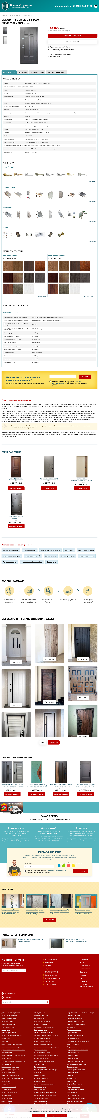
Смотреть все (92, 181)
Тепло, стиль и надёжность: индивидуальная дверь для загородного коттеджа (10, 911)
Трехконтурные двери (68, 556)
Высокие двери (39, 1018)
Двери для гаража (39, 1081)
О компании (84, 959)
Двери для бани (72, 1081)
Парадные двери (39, 1089)
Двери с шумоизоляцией (86, 550)
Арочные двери (6, 1095)
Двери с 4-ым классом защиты (50, 550)
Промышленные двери (41, 1015)
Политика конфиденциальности (87, 985)
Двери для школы (39, 1013)
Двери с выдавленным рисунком (12, 1044)
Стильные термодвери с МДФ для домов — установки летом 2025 (59, 911)
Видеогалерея (85, 966)
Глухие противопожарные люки (44, 1061)
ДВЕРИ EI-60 (49, 962)
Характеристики (9, 72)
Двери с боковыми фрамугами (11, 1013)
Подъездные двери (40, 1067)
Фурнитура (23, 72)
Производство (85, 969)
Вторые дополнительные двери (44, 1027)
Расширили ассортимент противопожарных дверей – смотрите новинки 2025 (83, 911)
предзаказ (16, 488)
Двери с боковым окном (9, 1018)
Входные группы (7, 1052)
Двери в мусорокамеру (41, 1024)
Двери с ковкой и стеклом (75, 1104)
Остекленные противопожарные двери (46, 1035)
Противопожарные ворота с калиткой (13, 1061)
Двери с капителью (73, 1052)
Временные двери (7, 1021)
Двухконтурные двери (8, 1024)
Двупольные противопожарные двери (46, 1055)
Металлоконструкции (52, 978)
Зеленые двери (6, 1064)
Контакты (83, 981)
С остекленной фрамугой (75, 1035)
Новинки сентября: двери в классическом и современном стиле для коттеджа (35, 911)
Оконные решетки (51, 975)
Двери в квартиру (50, 556)
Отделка (48, 969)
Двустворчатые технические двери (45, 1095)
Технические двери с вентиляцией (77, 1064)
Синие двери (71, 1027)
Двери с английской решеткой (43, 1044)
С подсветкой (6, 1084)
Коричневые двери (40, 1087)
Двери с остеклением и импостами (12, 1078)
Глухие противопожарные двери (11, 1047)
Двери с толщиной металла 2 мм (32, 562)
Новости (83, 962)
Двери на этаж (6, 1081)
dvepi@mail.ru (9, 997)
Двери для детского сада (74, 1101)
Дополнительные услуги (56, 72)
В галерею (54, 742)
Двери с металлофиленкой (75, 1089)
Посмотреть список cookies (57, 1115)
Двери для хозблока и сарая (76, 1024)
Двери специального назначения (44, 1084)
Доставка (83, 972)
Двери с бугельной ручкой (75, 1061)
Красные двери (71, 1078)
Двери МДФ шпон (72, 1055)
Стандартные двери (29, 550)
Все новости (49, 920)
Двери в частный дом (9, 562)
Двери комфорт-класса (9, 1032)
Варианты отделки (37, 72)
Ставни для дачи (72, 1067)
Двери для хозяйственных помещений (13, 1050)
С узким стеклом (72, 1032)
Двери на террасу (72, 1058)
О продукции (49, 981)
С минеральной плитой (33, 556)
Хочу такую (16, 662)
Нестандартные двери (8, 1027)
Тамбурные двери (39, 1064)
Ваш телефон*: (28, 863)
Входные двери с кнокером (42, 1052)
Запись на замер (72, 42)
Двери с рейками (7, 1101)
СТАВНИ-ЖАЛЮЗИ (51, 972)
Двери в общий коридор (74, 1084)
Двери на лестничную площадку (11, 1035)
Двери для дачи (6, 1058)
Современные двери (40, 1101)
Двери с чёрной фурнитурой (10, 1070)
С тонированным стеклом (42, 1038)
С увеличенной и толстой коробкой (78, 1041)
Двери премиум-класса (9, 1072)
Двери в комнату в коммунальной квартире (80, 1013)
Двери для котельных (73, 1015)
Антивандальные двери (74, 1018)
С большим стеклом (73, 1038)
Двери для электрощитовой (10, 1075)
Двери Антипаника (72, 1044)
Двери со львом (72, 1047)
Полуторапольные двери (42, 1021)
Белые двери (6, 1030)
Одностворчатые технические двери (45, 1070)
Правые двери (51, 562)
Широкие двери (72, 1092)
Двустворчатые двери (73, 1095)
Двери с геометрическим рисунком (45, 1092)
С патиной (37, 1072)
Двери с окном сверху (41, 1050)
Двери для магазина (73, 1087)
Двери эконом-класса (40, 1078)
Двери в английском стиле (10, 1092)
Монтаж (83, 975)
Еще (43, 742)
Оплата (82, 978)
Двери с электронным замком (76, 1098)
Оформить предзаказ (72, 36)
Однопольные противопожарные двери (46, 1047)
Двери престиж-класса (74, 1030)
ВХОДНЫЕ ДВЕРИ (51, 959)
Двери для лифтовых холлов (76, 1021)
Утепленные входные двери (12, 556)
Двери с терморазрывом (10, 550)
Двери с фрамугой (72, 1072)
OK (38, 1115)
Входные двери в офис (87, 556)
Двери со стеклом (39, 1075)
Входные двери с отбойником (76, 1070)
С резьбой (70, 1075)
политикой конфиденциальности (57, 870)
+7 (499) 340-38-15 (83, 6)
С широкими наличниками (42, 1041)
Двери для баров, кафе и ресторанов (13, 1055)
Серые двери (69, 550)
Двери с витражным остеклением (77, 1050)
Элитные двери (6, 1089)
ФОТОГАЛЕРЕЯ (50, 984)
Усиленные (5, 1041)
